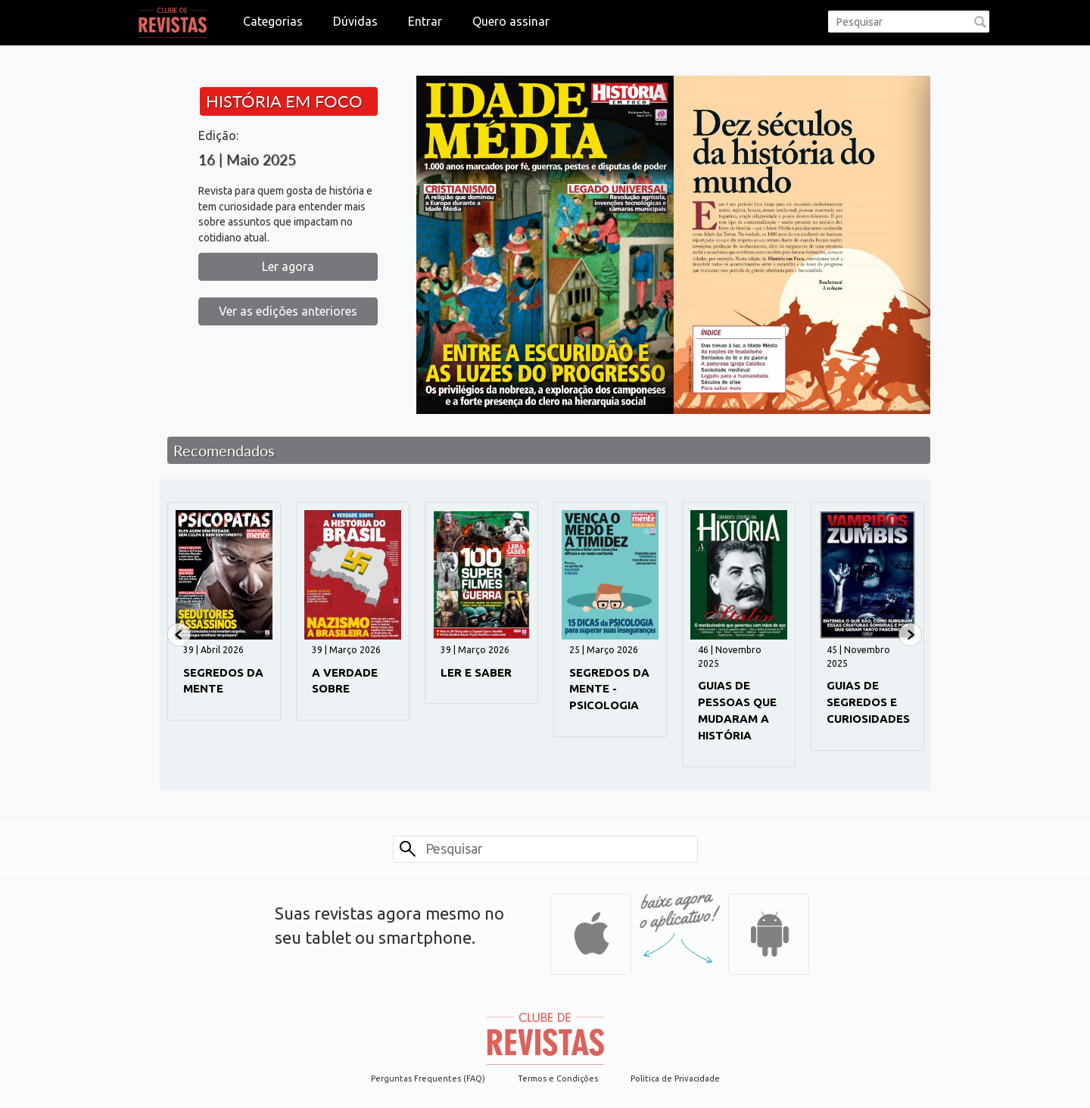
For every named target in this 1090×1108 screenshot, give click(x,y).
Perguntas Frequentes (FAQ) (428, 1078)
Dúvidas (355, 21)
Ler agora (288, 266)
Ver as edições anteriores (288, 311)
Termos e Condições (558, 1078)
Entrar (425, 21)
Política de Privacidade (675, 1078)
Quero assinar (511, 21)
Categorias (273, 21)
